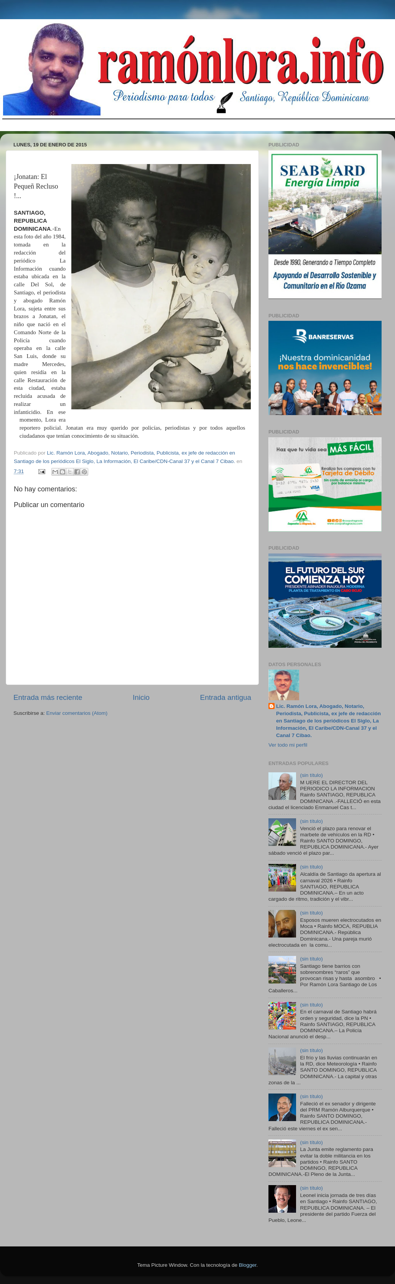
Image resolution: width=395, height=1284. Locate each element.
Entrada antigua (225, 697)
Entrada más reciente (47, 697)
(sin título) (311, 775)
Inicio (141, 697)
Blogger (248, 1265)
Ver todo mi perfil (287, 745)
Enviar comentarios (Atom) (77, 713)
